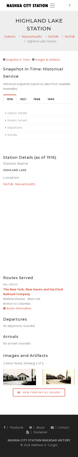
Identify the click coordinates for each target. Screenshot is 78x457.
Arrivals (12, 135)
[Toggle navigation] (52, 5)
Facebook (13, 427)
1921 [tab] (23, 99)
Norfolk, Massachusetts (19, 184)
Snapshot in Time (18, 60)
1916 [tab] (10, 99)
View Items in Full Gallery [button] (39, 392)
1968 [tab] (36, 99)
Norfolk (53, 36)
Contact (60, 427)
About (37, 427)
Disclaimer (36, 432)
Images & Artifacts (47, 60)
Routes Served (17, 120)
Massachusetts (32, 36)
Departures (14, 127)
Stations (9, 36)
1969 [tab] (50, 99)
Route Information (17, 308)
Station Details (17, 113)
